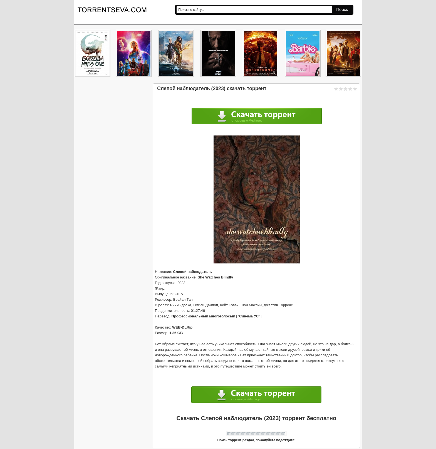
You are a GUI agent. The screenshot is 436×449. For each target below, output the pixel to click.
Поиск (342, 9)
